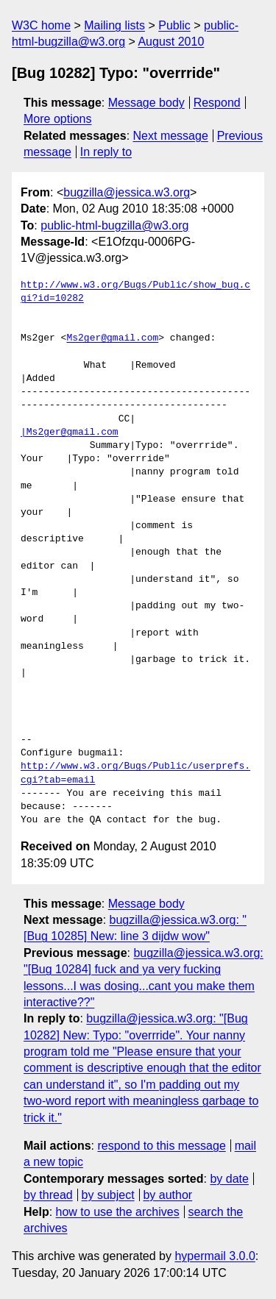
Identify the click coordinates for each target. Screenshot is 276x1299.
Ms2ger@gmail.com (112, 338)
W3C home (41, 25)
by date (229, 1178)
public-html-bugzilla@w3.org (114, 225)
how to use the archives (118, 1212)
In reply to (106, 152)
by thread (48, 1195)
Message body (146, 102)
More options (58, 119)
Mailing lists (114, 25)
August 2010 (171, 41)
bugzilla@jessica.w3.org (126, 192)
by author (167, 1195)
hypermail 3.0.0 (214, 1256)
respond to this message (161, 1145)
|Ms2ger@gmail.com (69, 432)
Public (174, 25)
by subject (108, 1195)
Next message (170, 135)
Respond (217, 102)
